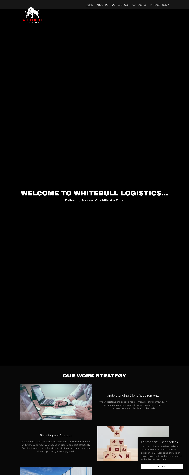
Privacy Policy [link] (159, 5)
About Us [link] (102, 5)
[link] (32, 4)
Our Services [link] (120, 5)
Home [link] (89, 5)
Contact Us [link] (139, 5)
